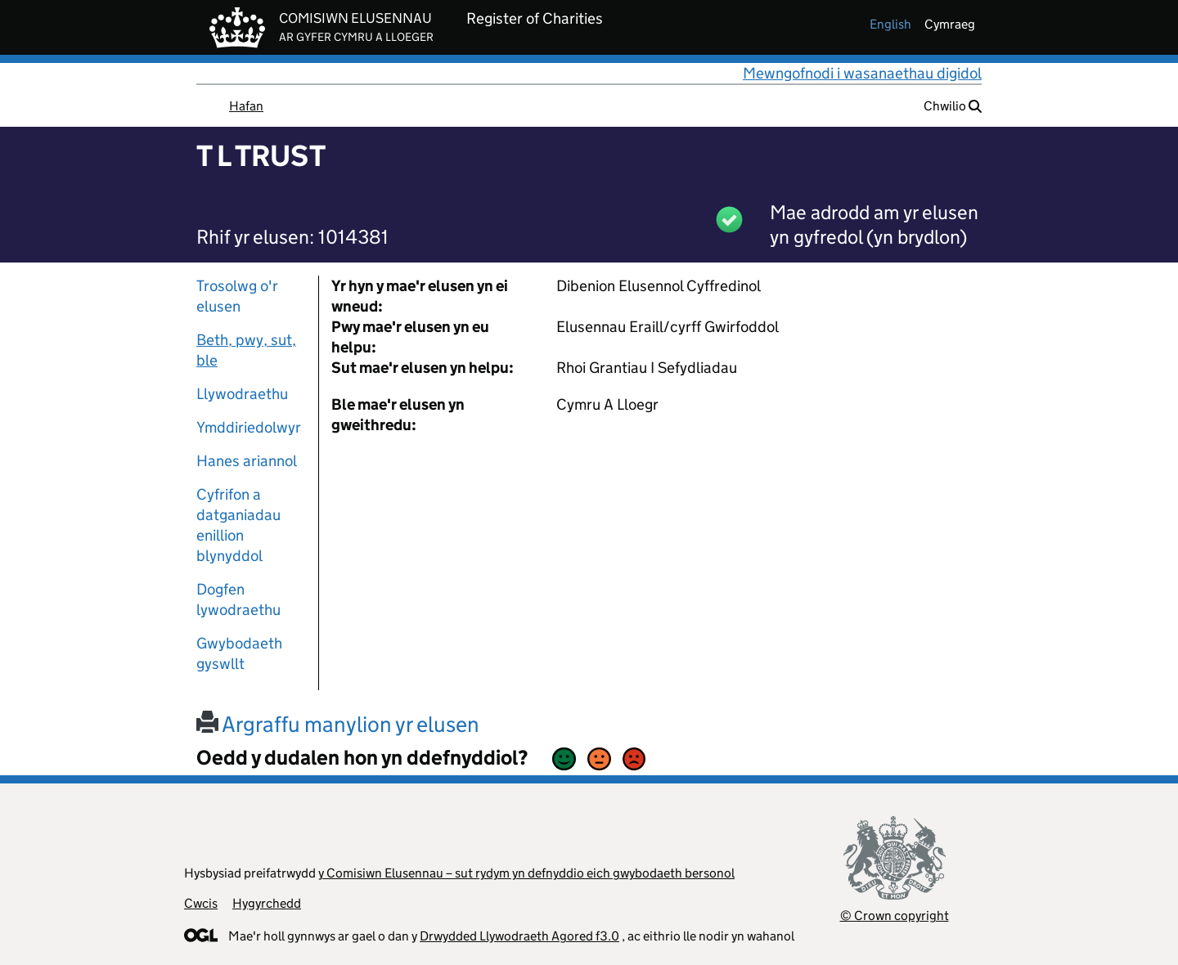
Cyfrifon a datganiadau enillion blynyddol (238, 525)
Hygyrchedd (266, 903)
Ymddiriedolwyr (248, 427)
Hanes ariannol (246, 460)
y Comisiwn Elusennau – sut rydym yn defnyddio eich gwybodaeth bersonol (526, 873)
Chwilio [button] (953, 106)
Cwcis (201, 903)
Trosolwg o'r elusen (237, 296)
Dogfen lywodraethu (238, 599)
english (890, 24)
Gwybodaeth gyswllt (239, 653)
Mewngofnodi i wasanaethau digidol (862, 73)
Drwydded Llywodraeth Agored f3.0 (519, 936)
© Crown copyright (894, 915)
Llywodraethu (242, 393)
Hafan (246, 106)
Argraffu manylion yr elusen (337, 724)
